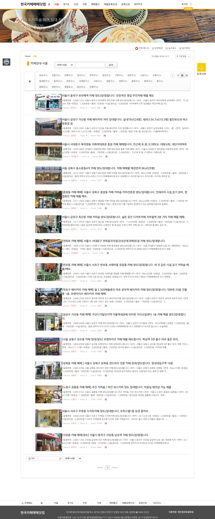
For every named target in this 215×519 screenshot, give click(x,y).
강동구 (56, 75)
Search (60, 457)
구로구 (119, 75)
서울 (56, 4)
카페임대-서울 (39, 63)
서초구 (98, 81)
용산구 (81, 87)
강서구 (81, 75)
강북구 (68, 75)
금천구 (132, 75)
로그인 (185, 4)
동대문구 (44, 81)
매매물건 (95, 4)
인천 (76, 4)
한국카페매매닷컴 (33, 4)
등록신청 (125, 4)
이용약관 (173, 511)
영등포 (68, 87)
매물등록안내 (110, 4)
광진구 (106, 75)
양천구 (56, 87)
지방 (84, 4)
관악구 (94, 75)
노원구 (144, 75)
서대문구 (84, 81)
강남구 (43, 75)
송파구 (135, 81)
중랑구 (43, 87)
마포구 (70, 81)
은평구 (94, 87)
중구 (160, 81)
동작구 (58, 81)
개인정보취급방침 (186, 511)
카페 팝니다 (142, 48)
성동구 (110, 81)
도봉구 (157, 75)
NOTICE (138, 4)
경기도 (66, 4)
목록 (31, 457)
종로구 (148, 81)
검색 (111, 65)
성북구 (123, 81)
